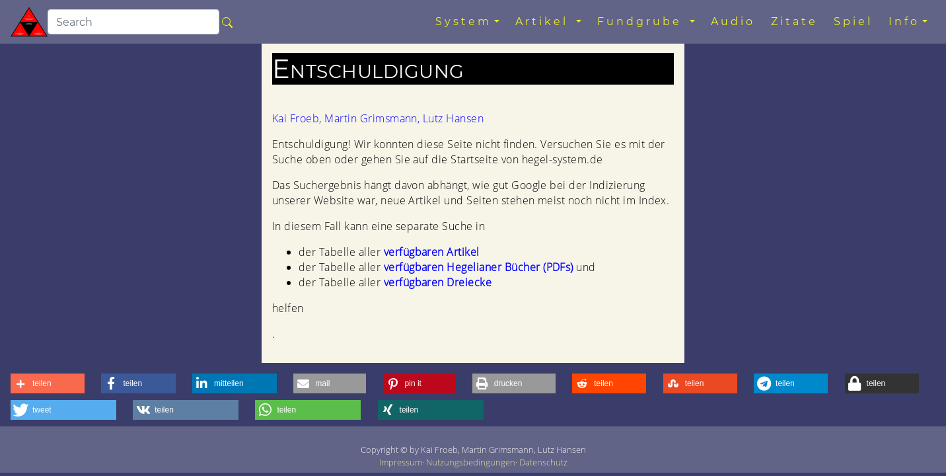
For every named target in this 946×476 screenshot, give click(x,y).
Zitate (794, 21)
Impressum (400, 462)
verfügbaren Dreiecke (438, 282)
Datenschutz (543, 462)
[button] (48, 383)
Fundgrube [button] (642, 21)
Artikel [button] (544, 21)
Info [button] (904, 21)
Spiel (853, 21)
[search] (133, 21)
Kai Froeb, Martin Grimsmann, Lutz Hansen (378, 118)
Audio (733, 21)
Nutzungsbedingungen (470, 462)
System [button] (463, 21)
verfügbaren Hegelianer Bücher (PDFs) (478, 267)
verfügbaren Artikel (432, 252)
